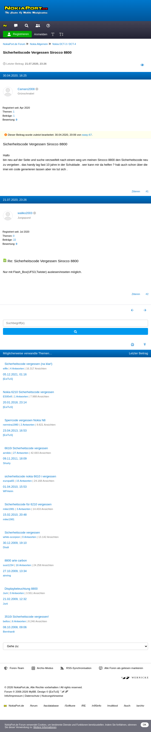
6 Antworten (19, 621)
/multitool (112, 705)
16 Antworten (23, 565)
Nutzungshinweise (52, 695)
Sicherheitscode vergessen (22, 532)
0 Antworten (29, 537)
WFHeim (8, 491)
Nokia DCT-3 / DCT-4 (64, 44)
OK (144, 725)
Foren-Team (14, 668)
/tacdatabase (51, 705)
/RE (83, 705)
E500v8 (7, 396)
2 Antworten (27, 424)
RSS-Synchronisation (76, 668)
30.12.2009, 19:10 (15, 543)
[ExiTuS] (8, 378)
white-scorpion (11, 537)
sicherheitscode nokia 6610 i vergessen (30, 476)
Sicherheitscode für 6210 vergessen (28, 504)
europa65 (8, 480)
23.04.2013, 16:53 (15, 430)
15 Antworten (24, 480)
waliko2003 (25, 213)
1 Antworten (21, 396)
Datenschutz (32, 695)
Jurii (5, 593)
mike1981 (8, 509)
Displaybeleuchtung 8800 (21, 588)
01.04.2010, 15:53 (15, 486)
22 (14, 239)
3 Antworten (24, 509)
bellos (6, 621)
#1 (147, 191)
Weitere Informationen (45, 727)
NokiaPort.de (14, 705)
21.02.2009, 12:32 (15, 599)
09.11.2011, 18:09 (15, 458)
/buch (127, 705)
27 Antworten (20, 452)
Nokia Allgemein (39, 44)
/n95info (96, 705)
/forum (34, 705)
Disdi (6, 547)
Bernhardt (9, 631)
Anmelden (40, 34)
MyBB (32, 691)
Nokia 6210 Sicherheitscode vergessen (28, 392)
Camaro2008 (26, 89)
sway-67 (87, 134)
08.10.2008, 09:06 (15, 627)
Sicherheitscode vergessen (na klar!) (28, 364)
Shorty (7, 463)
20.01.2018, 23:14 (15, 402)
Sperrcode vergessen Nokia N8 (25, 420)
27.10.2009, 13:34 (15, 571)
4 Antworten (17, 368)
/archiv (140, 705)
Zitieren (136, 191)
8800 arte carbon (16, 560)
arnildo (7, 452)
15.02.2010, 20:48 (15, 514)
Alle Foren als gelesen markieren (121, 668)
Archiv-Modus (42, 668)
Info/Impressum (13, 695)
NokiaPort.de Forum (14, 44)
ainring (7, 575)
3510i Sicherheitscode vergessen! (27, 616)
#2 (147, 294)
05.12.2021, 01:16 (15, 374)
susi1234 (8, 565)
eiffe (5, 368)
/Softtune (70, 705)
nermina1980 (10, 424)
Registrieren (18, 34)
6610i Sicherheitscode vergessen (26, 448)
